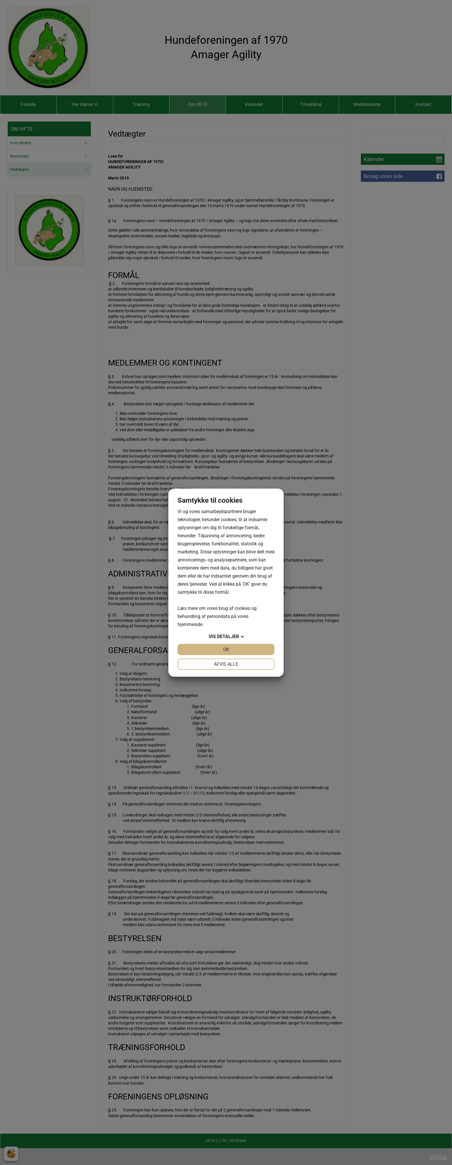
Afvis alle (226, 664)
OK (226, 649)
